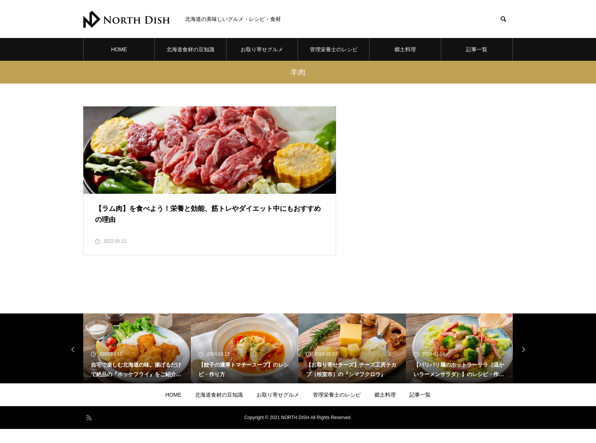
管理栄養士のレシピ (334, 49)
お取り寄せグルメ (262, 49)
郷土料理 (405, 49)
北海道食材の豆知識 (190, 49)
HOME (119, 49)
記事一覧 (476, 49)
